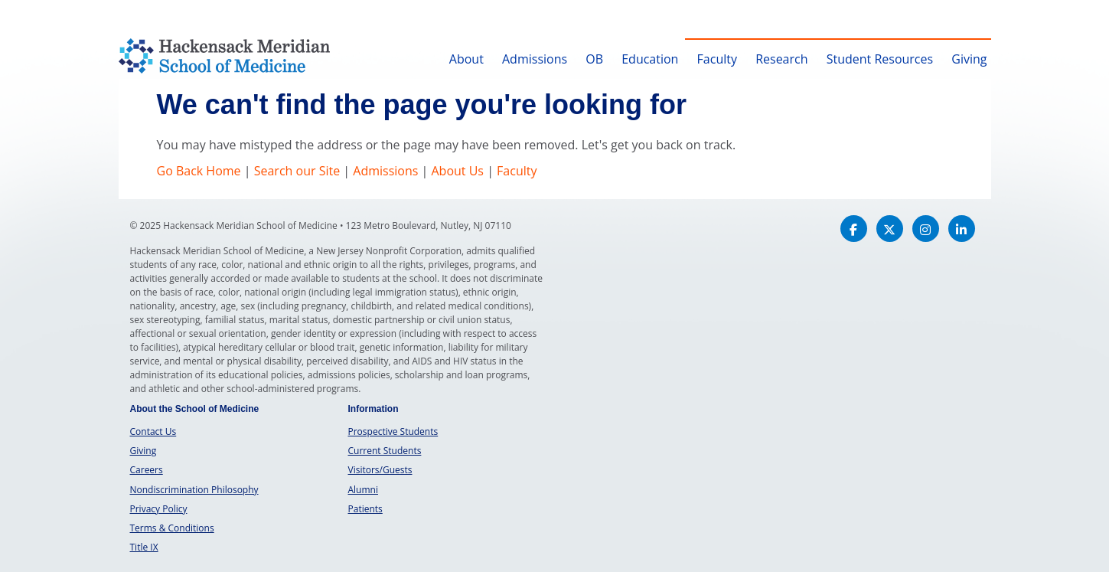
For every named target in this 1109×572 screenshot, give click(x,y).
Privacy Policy (159, 508)
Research (781, 59)
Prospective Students (393, 431)
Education (649, 59)
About (466, 59)
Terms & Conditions (172, 527)
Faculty (717, 59)
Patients (365, 508)
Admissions (534, 59)
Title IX (144, 547)
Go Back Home (199, 170)
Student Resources (880, 59)
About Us (457, 170)
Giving (969, 59)
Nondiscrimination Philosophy (194, 489)
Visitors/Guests (380, 469)
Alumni (363, 489)
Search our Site (297, 170)
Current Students (385, 450)
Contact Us (153, 431)
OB (594, 59)
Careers (146, 469)
